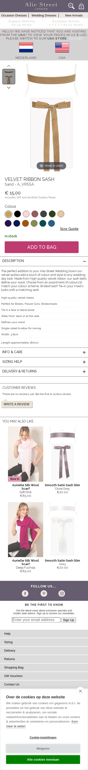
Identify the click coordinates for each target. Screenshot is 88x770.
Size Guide (69, 229)
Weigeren (43, 748)
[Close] (75, 38)
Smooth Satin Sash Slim (62, 485)
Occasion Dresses (14, 15)
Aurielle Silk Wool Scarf (25, 486)
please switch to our (36, 38)
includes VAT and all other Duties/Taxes (30, 197)
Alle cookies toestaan (43, 759)
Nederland (26, 57)
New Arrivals (74, 15)
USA (62, 57)
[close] (80, 691)
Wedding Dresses (44, 15)
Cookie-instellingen (43, 737)
